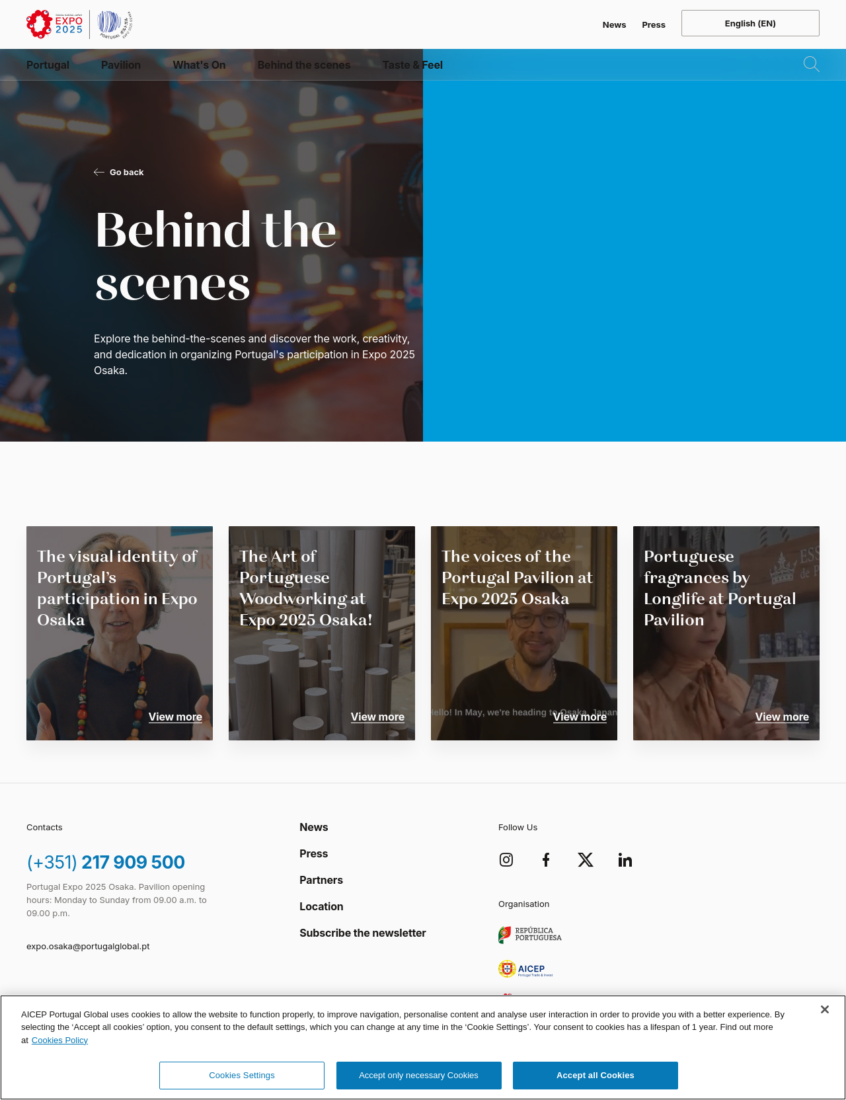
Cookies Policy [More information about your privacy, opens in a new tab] (60, 1040)
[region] (423, 1047)
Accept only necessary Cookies (419, 1075)
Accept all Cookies (595, 1075)
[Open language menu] (750, 23)
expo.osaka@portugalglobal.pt (87, 946)
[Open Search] (801, 82)
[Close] (824, 1009)
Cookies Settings (242, 1075)
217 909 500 (109, 860)
